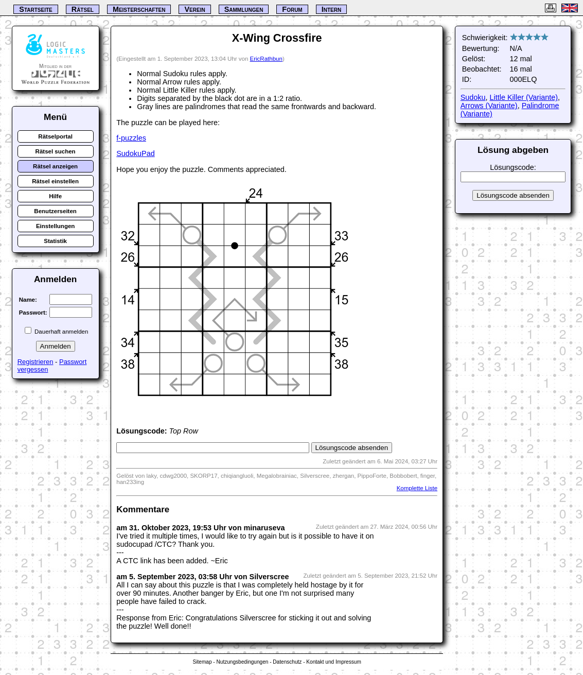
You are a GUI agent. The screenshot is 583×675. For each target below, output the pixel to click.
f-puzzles (131, 138)
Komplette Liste (417, 488)
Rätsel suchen (56, 151)
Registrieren (35, 362)
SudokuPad (135, 153)
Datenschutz (287, 662)
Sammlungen (243, 9)
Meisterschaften (139, 9)
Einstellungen (55, 226)
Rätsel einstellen (55, 181)
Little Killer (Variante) (524, 97)
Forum (292, 9)
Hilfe (55, 196)
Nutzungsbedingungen (243, 662)
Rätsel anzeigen (55, 166)
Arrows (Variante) (489, 105)
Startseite (35, 9)
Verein (194, 9)
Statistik (55, 241)
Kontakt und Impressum (333, 662)
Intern (331, 9)
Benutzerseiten (55, 211)
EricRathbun (266, 59)
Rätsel (83, 9)
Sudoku (473, 97)
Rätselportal (55, 136)
